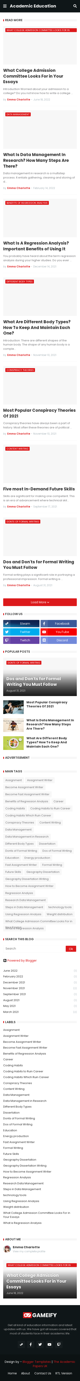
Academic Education (33, 6)
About (25, 1373)
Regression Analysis (19, 893)
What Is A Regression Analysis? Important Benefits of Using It (36, 246)
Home (12, 1373)
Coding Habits (15, 808)
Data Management (18, 830)
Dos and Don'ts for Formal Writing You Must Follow (38, 565)
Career (59, 801)
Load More (39, 602)
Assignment (13, 780)
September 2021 (40, 994)
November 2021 (40, 988)
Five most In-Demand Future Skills (39, 489)
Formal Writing (52, 865)
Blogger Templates (37, 1362)
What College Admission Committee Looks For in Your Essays (33, 76)
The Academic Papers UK (54, 1364)
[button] (5, 6)
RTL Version (63, 1373)
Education (12, 858)
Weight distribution (60, 914)
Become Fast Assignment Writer (27, 794)
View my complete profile (29, 1251)
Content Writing (50, 822)
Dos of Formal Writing (57, 851)
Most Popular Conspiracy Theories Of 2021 (39, 413)
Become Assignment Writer (24, 787)
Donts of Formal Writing (21, 851)
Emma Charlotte (26, 1247)
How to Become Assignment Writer (29, 886)
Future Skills (13, 872)
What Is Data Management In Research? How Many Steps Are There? (36, 160)
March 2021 (40, 1012)
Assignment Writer (39, 780)
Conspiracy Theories (19, 822)
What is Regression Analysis (24, 928)
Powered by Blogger (20, 960)
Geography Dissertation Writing (27, 879)
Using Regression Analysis (23, 914)
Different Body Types (19, 844)
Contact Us (42, 1373)
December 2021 (40, 982)
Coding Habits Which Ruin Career (28, 815)
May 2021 (40, 1006)
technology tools (60, 907)
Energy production (37, 858)
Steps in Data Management (24, 907)
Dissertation (47, 844)
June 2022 (40, 971)
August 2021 (40, 1000)
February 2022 (40, 976)
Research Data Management (25, 900)
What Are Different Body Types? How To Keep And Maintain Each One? (37, 327)
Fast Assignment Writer (21, 865)
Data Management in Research (27, 837)
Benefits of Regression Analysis (26, 801)
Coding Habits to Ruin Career (50, 808)
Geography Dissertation (43, 872)
